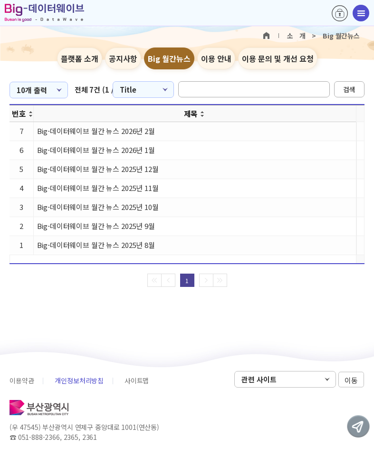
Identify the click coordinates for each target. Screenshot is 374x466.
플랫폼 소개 (79, 58)
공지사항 (123, 58)
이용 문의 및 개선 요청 (278, 58)
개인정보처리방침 (79, 380)
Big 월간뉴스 (169, 58)
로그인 (340, 13)
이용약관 (22, 380)
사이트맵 (137, 380)
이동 (351, 380)
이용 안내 (216, 58)
